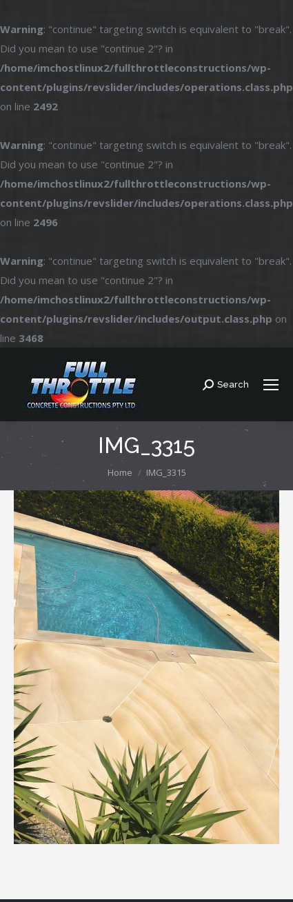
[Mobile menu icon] (271, 385)
